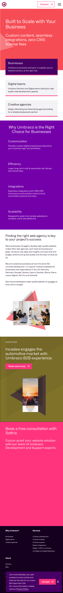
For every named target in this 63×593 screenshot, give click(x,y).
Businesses (9, 536)
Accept (46, 581)
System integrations (39, 545)
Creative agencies (11, 542)
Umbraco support (39, 542)
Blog (6, 567)
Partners (8, 564)
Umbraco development (41, 536)
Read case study (17, 375)
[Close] (57, 581)
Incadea (51, 290)
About (8, 558)
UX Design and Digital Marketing (44, 551)
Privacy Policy (22, 589)
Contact (44, 4)
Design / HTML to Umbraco (42, 548)
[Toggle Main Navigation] (58, 4)
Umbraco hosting (38, 539)
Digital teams (9, 539)
